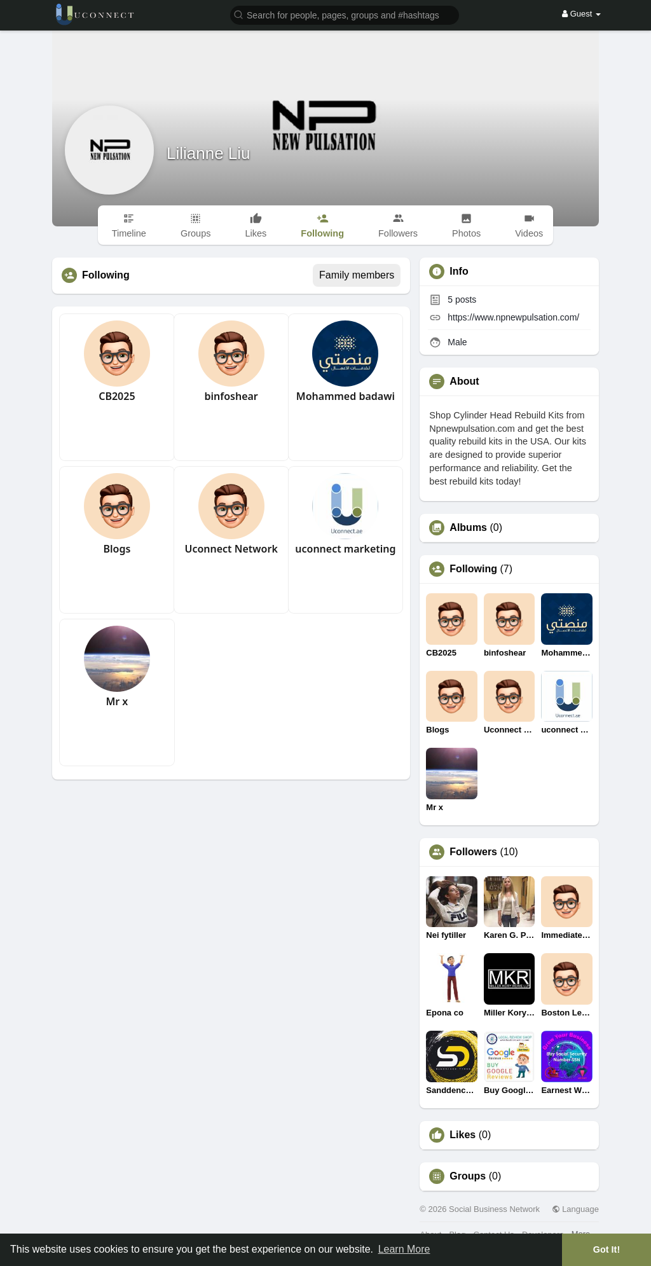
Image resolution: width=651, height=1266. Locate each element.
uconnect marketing (345, 549)
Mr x (117, 701)
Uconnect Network (230, 549)
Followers (473, 852)
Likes (462, 1135)
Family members (356, 275)
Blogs (116, 549)
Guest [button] (581, 13)
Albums (468, 528)
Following (473, 569)
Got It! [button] (606, 1249)
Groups (467, 1176)
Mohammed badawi (345, 396)
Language (575, 1209)
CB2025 (117, 396)
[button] (344, 14)
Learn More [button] (404, 1249)
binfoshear (230, 396)
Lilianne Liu (208, 153)
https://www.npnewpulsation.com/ (513, 317)
